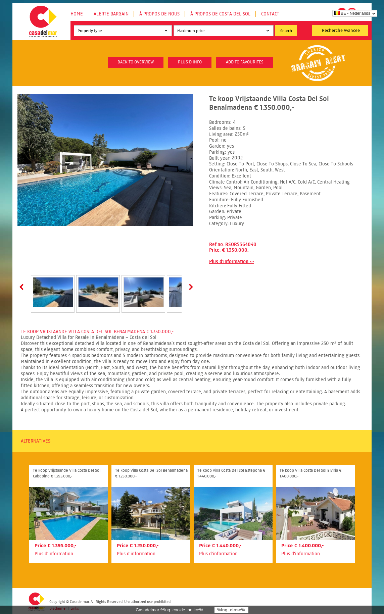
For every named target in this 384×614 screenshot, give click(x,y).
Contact (270, 14)
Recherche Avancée (341, 30)
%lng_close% (231, 609)
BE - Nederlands (352, 13)
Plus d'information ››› (231, 261)
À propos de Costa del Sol (220, 14)
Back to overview (135, 62)
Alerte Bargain (111, 14)
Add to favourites (244, 62)
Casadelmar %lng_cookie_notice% (169, 609)
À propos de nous (159, 14)
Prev (22, 287)
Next (189, 287)
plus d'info (190, 62)
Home (76, 14)
